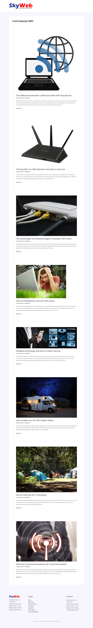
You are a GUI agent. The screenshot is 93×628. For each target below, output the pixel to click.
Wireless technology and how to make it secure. (38, 351)
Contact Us (67, 2)
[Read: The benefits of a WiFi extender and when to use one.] (46, 144)
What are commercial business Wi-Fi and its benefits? (41, 564)
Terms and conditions (41, 8)
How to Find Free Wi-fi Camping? (31, 495)
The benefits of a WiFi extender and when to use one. (40, 169)
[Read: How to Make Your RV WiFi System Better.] (46, 397)
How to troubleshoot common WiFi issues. (35, 301)
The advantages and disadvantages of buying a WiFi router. (44, 238)
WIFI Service (43, 2)
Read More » (19, 108)
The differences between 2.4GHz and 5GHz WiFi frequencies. (44, 95)
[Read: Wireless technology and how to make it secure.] (46, 337)
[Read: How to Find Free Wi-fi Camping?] (46, 469)
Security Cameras (52, 2)
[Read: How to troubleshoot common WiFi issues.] (41, 281)
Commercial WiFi (20, 98)
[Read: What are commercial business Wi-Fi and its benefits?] (46, 541)
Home (37, 2)
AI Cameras (60, 2)
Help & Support (74, 2)
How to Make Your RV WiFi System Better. (35, 420)
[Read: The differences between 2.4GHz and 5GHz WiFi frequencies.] (46, 62)
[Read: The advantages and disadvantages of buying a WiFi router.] (46, 215)
